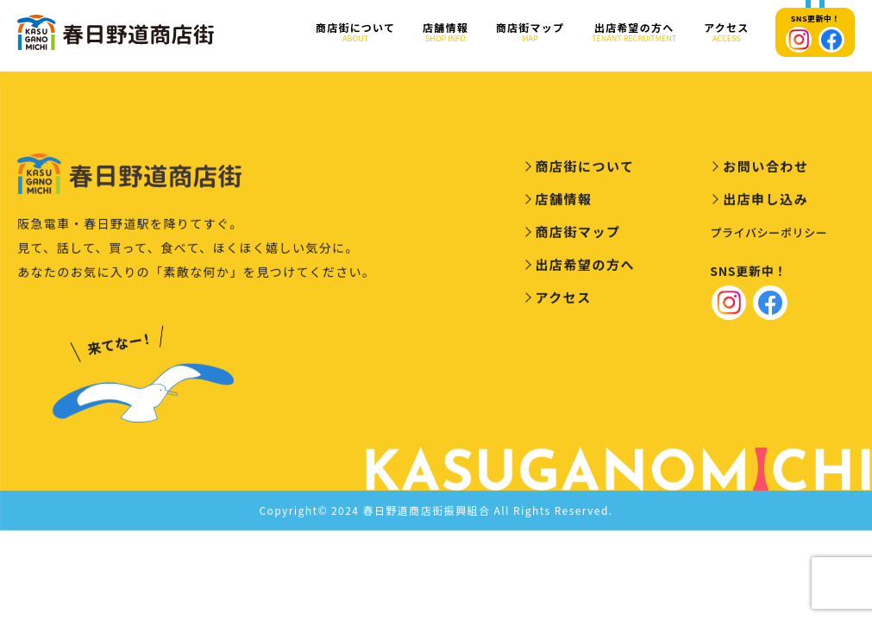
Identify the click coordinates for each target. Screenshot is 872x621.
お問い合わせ (765, 169)
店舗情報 (445, 32)
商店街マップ (530, 32)
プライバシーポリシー (768, 236)
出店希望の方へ (634, 32)
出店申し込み (765, 202)
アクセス (726, 32)
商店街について (355, 32)
